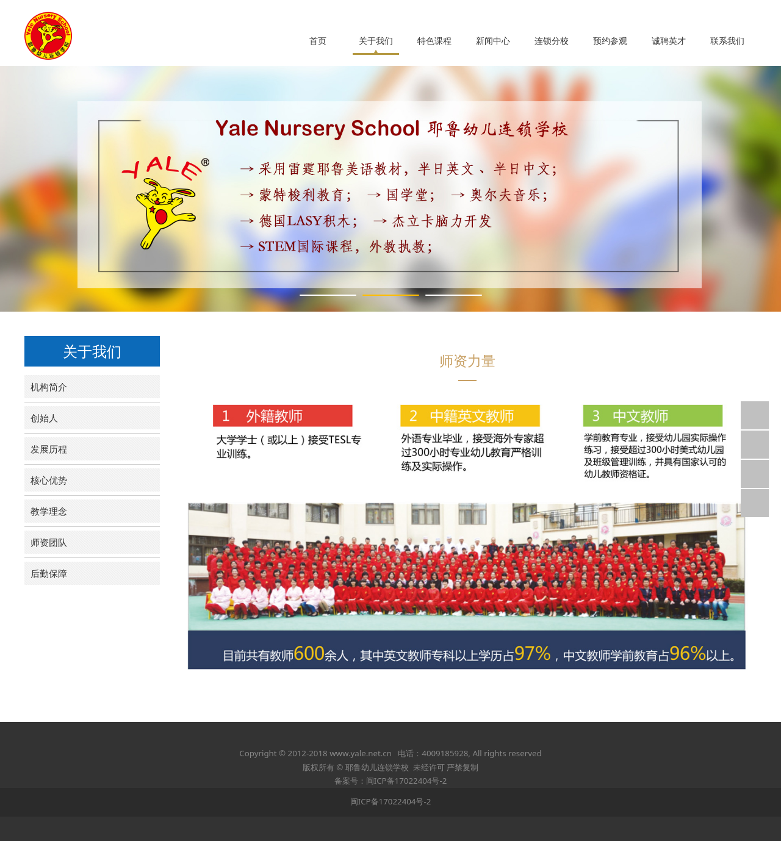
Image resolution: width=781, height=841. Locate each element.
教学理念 (49, 511)
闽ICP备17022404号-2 (390, 801)
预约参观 (610, 41)
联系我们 (727, 41)
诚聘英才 (669, 41)
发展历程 (49, 449)
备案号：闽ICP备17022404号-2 (390, 780)
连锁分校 (551, 41)
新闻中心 (493, 41)
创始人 (44, 418)
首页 (317, 41)
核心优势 (49, 480)
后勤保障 (49, 573)
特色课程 (434, 41)
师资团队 (49, 542)
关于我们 (376, 41)
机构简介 (49, 387)
